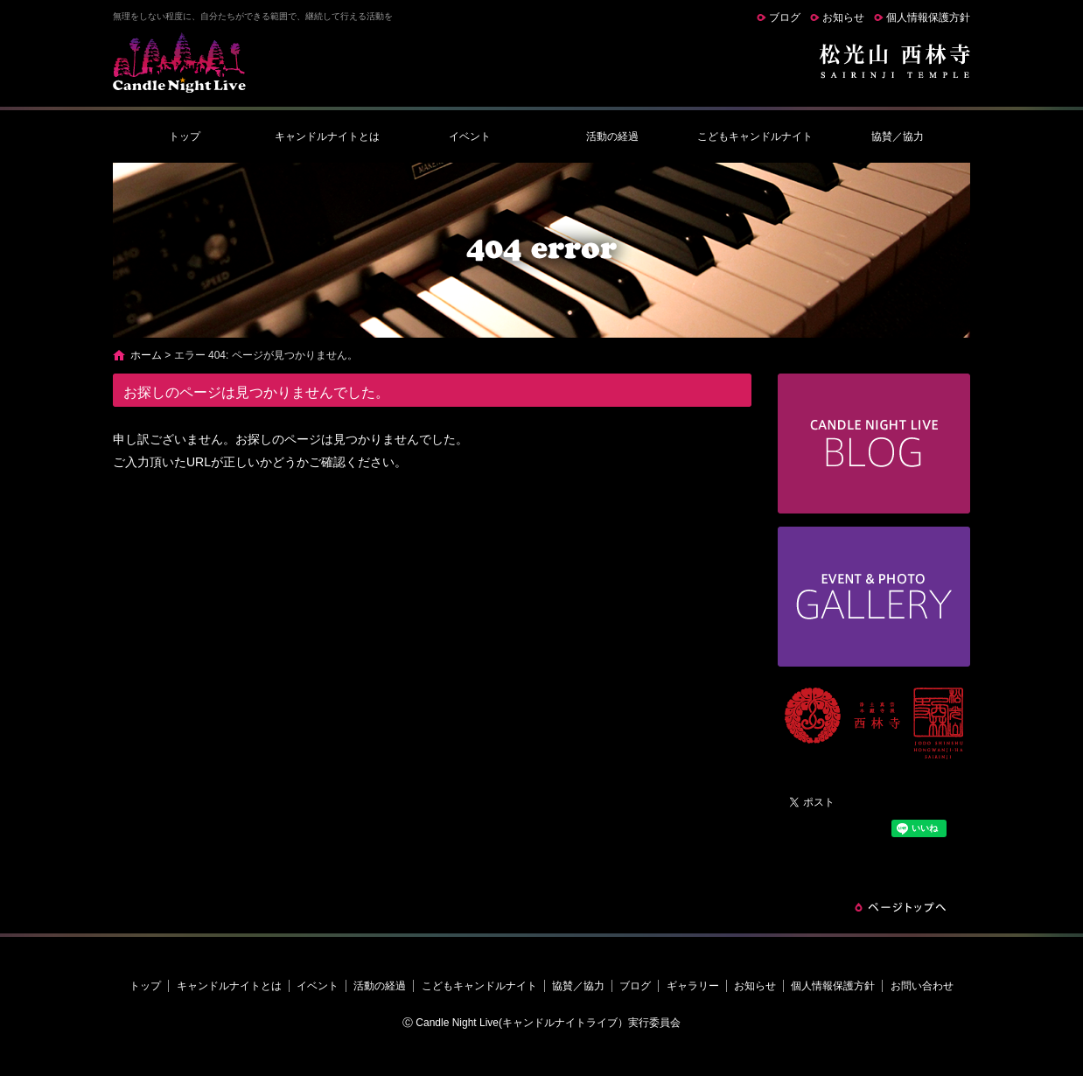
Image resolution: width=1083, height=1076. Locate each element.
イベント (470, 136)
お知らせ (843, 17)
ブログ (784, 17)
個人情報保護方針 (928, 17)
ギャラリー (693, 986)
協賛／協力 (897, 136)
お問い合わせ (922, 986)
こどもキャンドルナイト (755, 136)
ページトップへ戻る (900, 907)
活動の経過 (612, 136)
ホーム (146, 355)
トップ (184, 136)
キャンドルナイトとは (327, 136)
